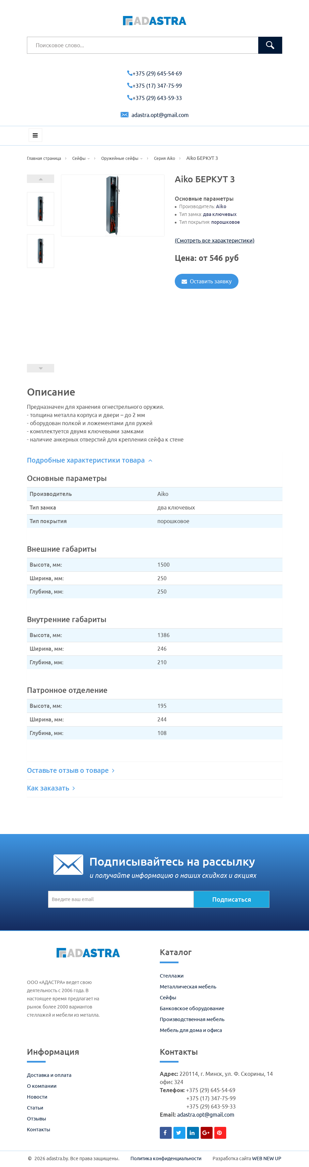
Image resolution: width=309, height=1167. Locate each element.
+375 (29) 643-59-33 (154, 98)
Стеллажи (172, 976)
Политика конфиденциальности (165, 1158)
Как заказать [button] (51, 788)
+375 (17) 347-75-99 (154, 86)
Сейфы (168, 997)
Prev (40, 368)
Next (40, 178)
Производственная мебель (192, 1019)
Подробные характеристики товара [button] (89, 460)
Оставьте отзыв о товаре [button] (70, 770)
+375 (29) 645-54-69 (154, 73)
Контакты (38, 1129)
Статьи (35, 1108)
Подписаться (231, 899)
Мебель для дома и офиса (191, 1030)
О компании (42, 1086)
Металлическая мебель (188, 986)
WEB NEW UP (266, 1158)
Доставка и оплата (49, 1075)
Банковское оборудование (192, 1008)
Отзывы (36, 1118)
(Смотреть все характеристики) (214, 240)
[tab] (154, 460)
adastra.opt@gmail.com (155, 115)
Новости (37, 1097)
